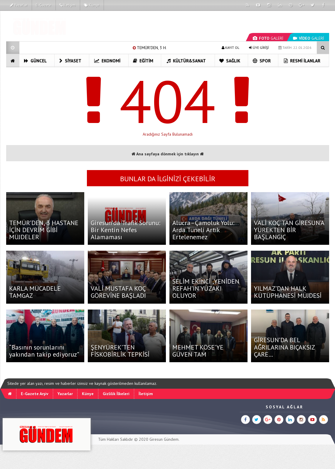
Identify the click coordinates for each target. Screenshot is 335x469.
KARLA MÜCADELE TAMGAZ (35, 292)
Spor (262, 61)
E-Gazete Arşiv (34, 393)
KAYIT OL (230, 47)
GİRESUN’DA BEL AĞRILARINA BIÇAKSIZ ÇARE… (284, 347)
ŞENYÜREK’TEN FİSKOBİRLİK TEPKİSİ (120, 350)
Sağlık (229, 61)
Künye (91, 5)
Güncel (35, 61)
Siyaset (70, 61)
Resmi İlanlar (302, 61)
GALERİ (268, 38)
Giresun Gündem (164, 439)
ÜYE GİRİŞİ (259, 47)
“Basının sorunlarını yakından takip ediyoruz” (44, 350)
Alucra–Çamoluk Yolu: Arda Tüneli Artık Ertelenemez (203, 230)
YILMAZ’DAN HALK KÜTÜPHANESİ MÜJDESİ (287, 292)
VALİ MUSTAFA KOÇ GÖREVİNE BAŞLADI (118, 292)
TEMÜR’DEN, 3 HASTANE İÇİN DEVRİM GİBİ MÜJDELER (43, 230)
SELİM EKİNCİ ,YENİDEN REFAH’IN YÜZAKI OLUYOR (205, 288)
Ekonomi (107, 61)
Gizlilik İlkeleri (116, 393)
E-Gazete (43, 5)
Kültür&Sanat (186, 61)
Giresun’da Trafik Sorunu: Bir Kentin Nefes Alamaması (125, 230)
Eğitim (143, 61)
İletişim (67, 5)
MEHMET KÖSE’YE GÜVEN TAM (197, 350)
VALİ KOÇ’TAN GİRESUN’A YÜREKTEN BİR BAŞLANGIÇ (289, 230)
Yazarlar (18, 5)
